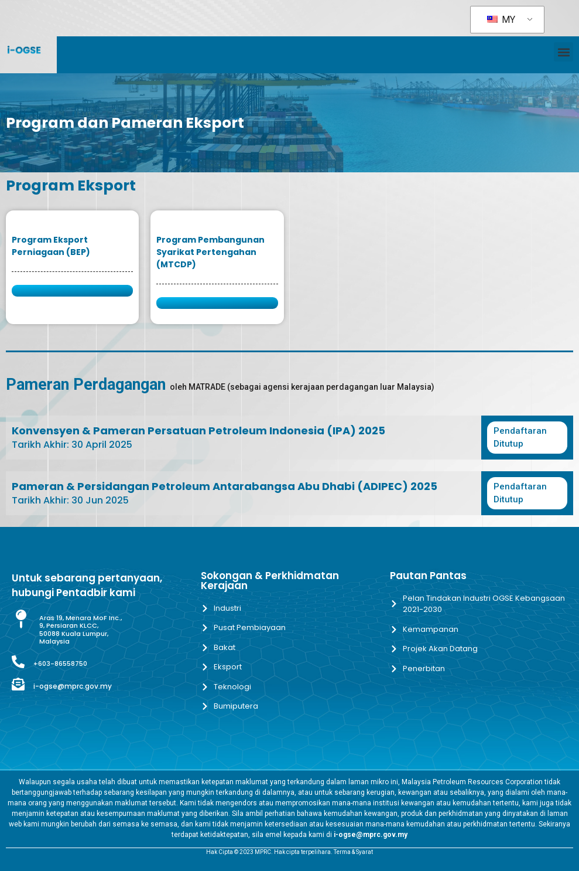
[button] (563, 52)
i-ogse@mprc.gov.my (72, 686)
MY (501, 19)
